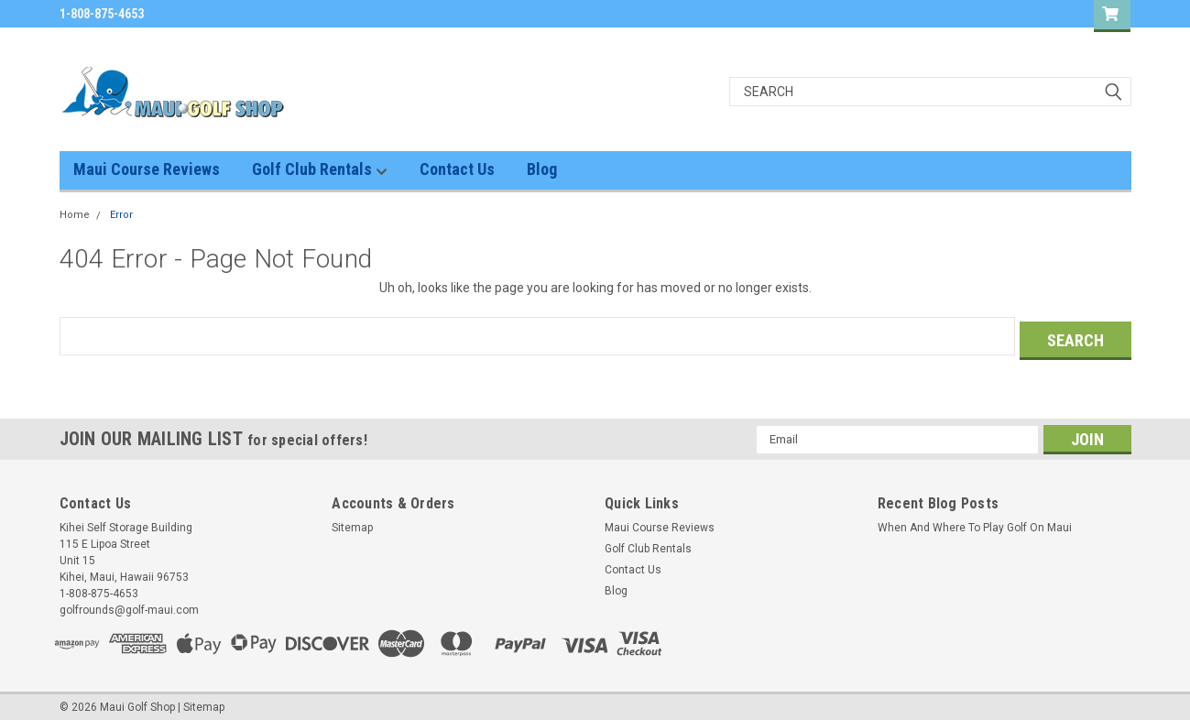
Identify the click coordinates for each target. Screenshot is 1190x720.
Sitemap (352, 523)
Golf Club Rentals (320, 169)
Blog (542, 169)
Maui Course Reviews (146, 169)
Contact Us (457, 169)
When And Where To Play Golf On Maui (975, 523)
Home (75, 215)
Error (121, 215)
